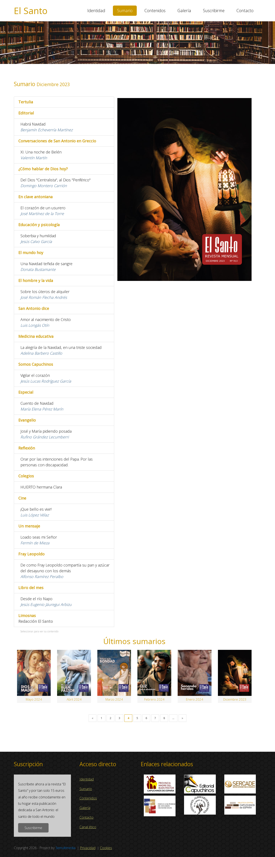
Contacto (244, 10)
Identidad (96, 10)
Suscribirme (214, 10)
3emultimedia (65, 847)
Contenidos (155, 10)
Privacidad (87, 847)
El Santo (31, 11)
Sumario (124, 10)
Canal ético (87, 827)
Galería (184, 10)
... (173, 718)
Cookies (106, 847)
